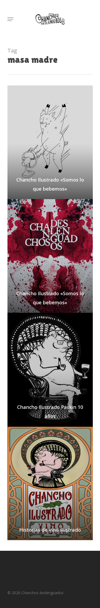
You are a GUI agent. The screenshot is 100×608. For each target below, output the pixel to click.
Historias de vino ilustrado (50, 530)
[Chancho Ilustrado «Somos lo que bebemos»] (50, 142)
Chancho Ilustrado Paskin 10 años (50, 411)
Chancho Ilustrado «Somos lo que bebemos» (50, 184)
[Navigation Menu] (10, 19)
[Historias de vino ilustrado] (50, 483)
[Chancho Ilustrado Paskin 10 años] (50, 369)
